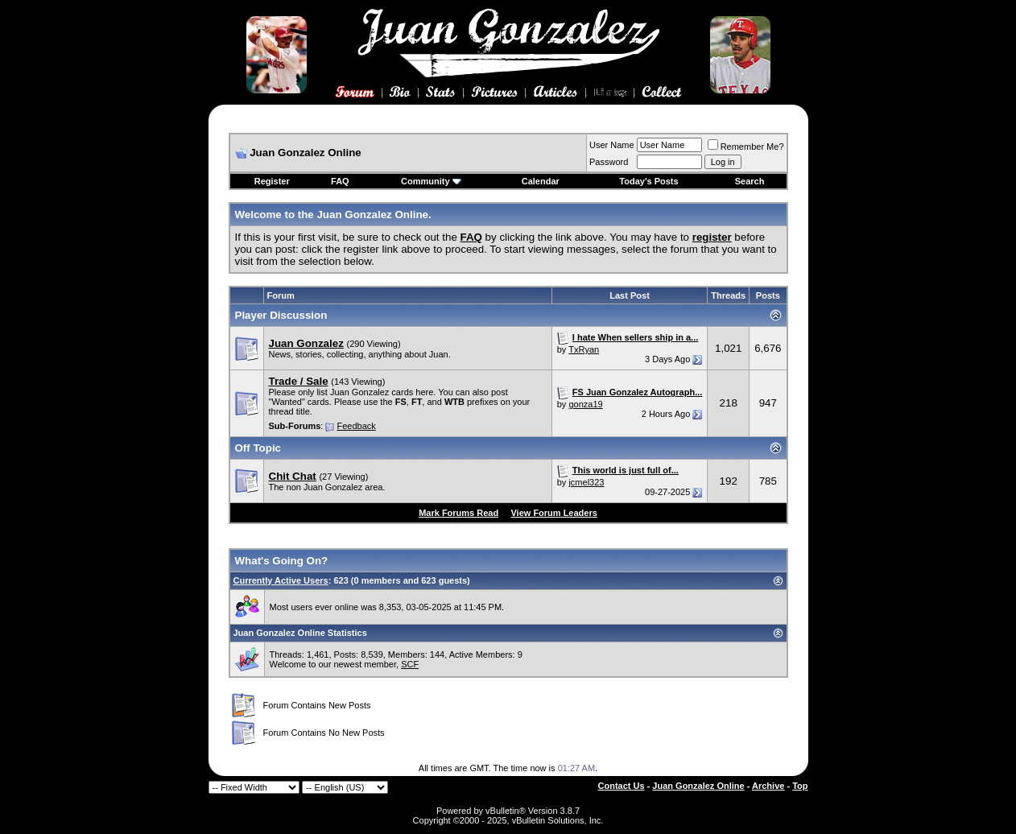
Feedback (356, 426)
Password (608, 162)
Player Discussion (281, 315)
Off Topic (258, 448)
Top (799, 786)
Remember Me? (746, 146)
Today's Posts (648, 181)
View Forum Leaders (553, 513)
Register (272, 181)
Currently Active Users (280, 580)
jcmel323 (586, 482)
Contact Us (621, 786)
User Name (611, 145)
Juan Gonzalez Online (698, 786)
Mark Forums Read (458, 513)
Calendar (541, 181)
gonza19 (585, 404)
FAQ (340, 181)
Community (431, 181)
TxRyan (583, 349)
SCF (410, 664)
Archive (768, 786)
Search (750, 181)
